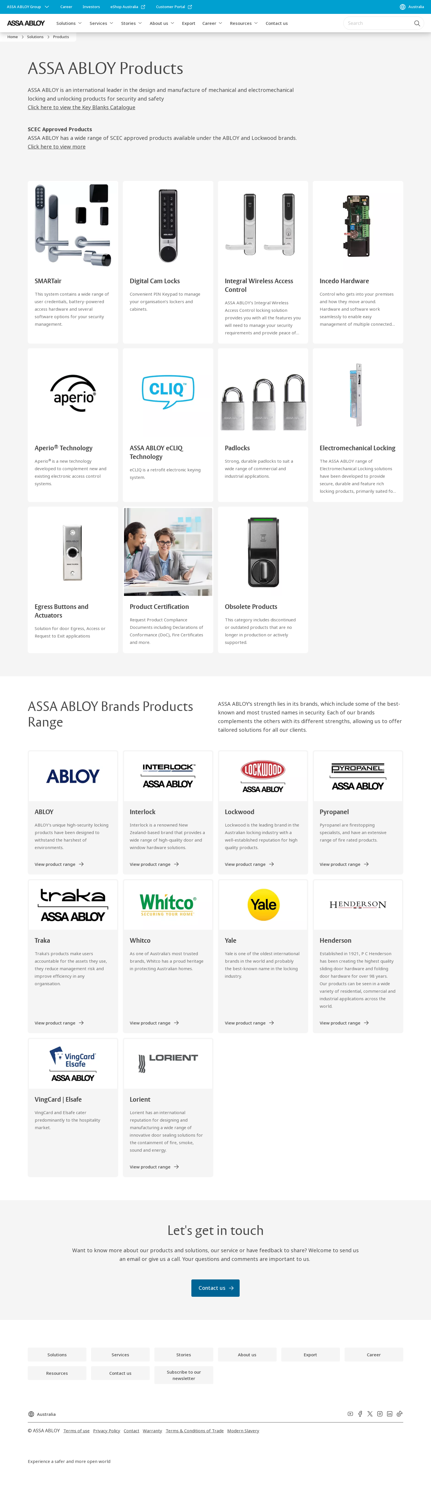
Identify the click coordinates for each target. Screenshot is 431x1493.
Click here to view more (57, 146)
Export (188, 23)
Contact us (277, 23)
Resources (241, 23)
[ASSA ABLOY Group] (28, 6)
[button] (80, 23)
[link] (66, 7)
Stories (128, 23)
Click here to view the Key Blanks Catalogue (81, 107)
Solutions (66, 23)
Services (98, 23)
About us (159, 23)
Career (209, 23)
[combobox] (383, 23)
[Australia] (411, 7)
